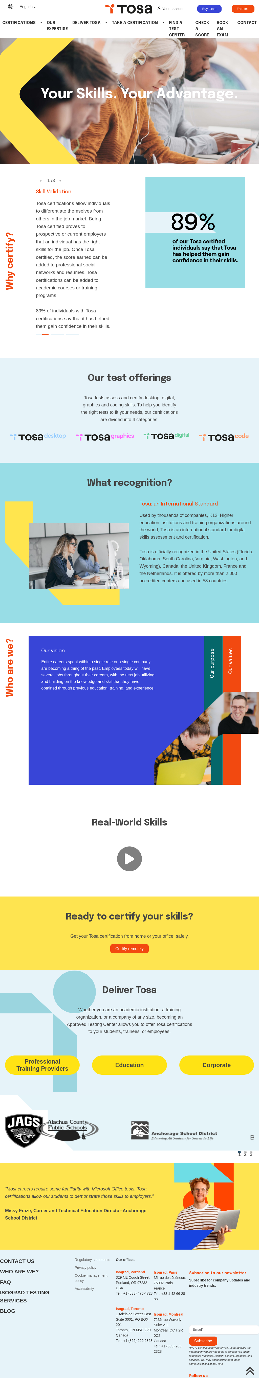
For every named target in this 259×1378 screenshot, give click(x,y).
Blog (7, 1311)
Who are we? (19, 1271)
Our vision (53, 651)
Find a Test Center (177, 29)
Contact (247, 23)
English (26, 7)
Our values (230, 661)
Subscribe (203, 1341)
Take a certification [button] (135, 23)
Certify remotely (129, 949)
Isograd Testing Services (24, 1296)
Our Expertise (57, 26)
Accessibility (84, 1289)
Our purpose (212, 663)
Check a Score (202, 29)
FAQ (5, 1282)
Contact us (17, 1261)
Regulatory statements (92, 1260)
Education (129, 1065)
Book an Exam (222, 29)
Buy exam (209, 9)
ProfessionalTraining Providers (42, 1065)
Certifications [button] (19, 23)
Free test (243, 9)
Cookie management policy (91, 1278)
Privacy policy (85, 1268)
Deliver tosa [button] (86, 23)
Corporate (217, 1065)
